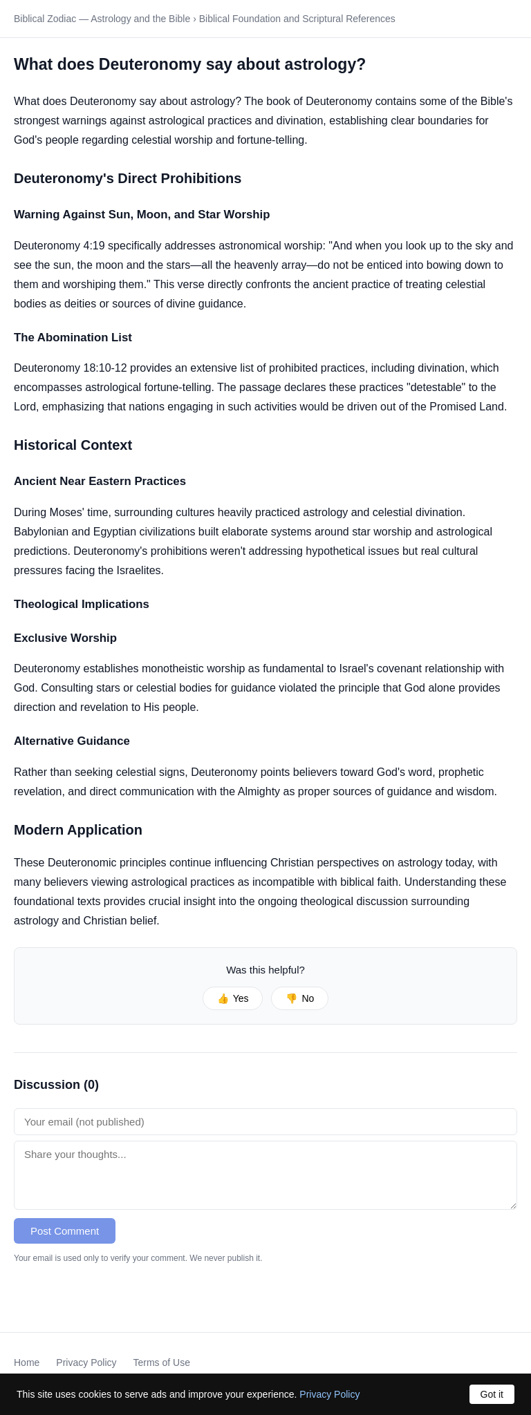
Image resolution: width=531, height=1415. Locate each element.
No (300, 998)
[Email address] (265, 1121)
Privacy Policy (86, 1362)
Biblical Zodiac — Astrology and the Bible (102, 18)
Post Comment (64, 1231)
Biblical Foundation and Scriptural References (297, 18)
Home (26, 1362)
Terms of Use (161, 1362)
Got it (492, 1394)
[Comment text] (265, 1175)
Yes (233, 998)
